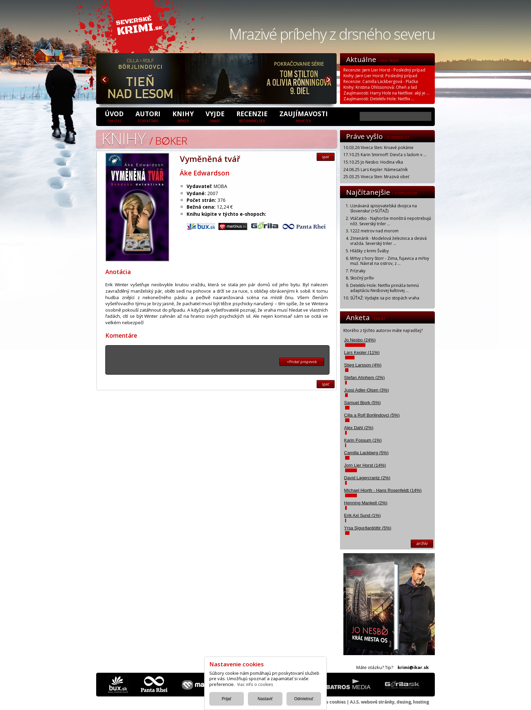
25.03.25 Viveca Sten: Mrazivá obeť (376, 177)
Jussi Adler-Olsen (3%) (366, 390)
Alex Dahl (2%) (359, 427)
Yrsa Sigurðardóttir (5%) (367, 528)
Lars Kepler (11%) (362, 352)
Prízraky (357, 271)
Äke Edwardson (205, 173)
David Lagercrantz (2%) (367, 478)
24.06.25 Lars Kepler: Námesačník (375, 169)
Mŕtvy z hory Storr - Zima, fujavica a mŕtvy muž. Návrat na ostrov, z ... (389, 261)
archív (422, 543)
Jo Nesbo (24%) (360, 340)
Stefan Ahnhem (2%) (364, 377)
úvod (114, 116)
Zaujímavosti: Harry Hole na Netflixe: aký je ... (386, 93)
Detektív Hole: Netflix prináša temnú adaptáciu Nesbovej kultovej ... (384, 288)
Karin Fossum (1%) (363, 440)
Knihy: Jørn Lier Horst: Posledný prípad (380, 76)
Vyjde (215, 116)
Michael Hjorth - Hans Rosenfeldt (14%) (383, 490)
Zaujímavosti (303, 116)
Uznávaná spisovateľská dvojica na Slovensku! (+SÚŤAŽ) (383, 208)
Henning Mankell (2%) (365, 503)
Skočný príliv (362, 278)
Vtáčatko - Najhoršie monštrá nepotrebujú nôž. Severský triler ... (390, 221)
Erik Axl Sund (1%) (362, 515)
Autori (148, 116)
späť (325, 156)
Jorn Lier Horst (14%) (365, 465)
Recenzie (252, 116)
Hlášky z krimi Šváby (369, 251)
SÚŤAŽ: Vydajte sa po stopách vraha (384, 298)
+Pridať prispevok (302, 361)
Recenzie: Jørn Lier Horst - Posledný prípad (384, 70)
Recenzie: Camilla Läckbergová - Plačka (380, 81)
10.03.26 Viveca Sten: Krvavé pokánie (378, 147)
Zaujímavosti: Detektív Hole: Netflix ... (378, 99)
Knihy (183, 116)
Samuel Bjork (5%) (362, 402)
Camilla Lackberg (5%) (366, 453)
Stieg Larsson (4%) (363, 365)
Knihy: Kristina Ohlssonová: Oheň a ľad (380, 87)
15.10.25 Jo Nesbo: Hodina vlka (373, 162)
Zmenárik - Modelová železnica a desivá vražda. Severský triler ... (388, 241)
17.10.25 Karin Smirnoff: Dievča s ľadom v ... (384, 155)
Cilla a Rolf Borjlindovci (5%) (372, 415)
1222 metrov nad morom (374, 231)
